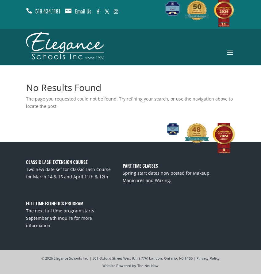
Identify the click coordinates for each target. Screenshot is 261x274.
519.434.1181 (47, 11)
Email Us (83, 11)
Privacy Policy (208, 258)
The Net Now (148, 265)
